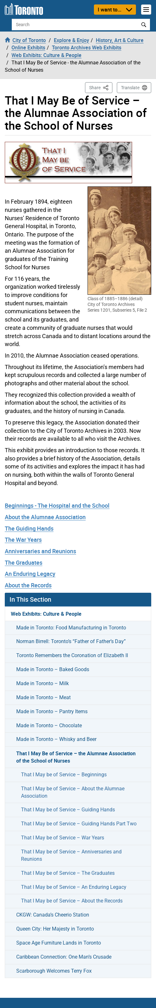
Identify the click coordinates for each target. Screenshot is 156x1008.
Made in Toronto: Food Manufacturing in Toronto (71, 628)
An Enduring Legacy (30, 573)
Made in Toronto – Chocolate (49, 725)
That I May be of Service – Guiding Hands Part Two (79, 824)
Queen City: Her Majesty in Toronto (55, 929)
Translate (130, 87)
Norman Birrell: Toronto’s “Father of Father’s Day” (71, 641)
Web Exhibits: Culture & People (46, 613)
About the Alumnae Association (45, 517)
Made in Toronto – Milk (42, 683)
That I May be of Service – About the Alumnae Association (72, 792)
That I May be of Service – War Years (62, 838)
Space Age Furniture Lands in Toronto (58, 943)
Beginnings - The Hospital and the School (57, 505)
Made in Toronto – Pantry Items (52, 711)
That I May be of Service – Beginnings (64, 775)
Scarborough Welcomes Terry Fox (54, 971)
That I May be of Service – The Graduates (68, 873)
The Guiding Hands (29, 528)
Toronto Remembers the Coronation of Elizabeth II (72, 655)
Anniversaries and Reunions (40, 551)
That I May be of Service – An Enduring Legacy (73, 887)
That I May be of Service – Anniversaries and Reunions (71, 855)
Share (100, 87)
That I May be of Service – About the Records (72, 901)
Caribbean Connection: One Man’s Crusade (63, 957)
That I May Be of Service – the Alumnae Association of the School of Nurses (76, 757)
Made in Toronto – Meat (43, 697)
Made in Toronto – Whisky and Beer (56, 739)
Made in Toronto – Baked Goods (52, 669)
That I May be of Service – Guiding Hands (68, 810)
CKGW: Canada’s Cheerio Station (52, 915)
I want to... (109, 9)
